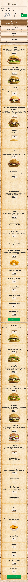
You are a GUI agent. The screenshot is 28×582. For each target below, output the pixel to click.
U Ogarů (14, 4)
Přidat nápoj (14, 319)
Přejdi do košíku (14, 577)
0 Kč (23, 15)
